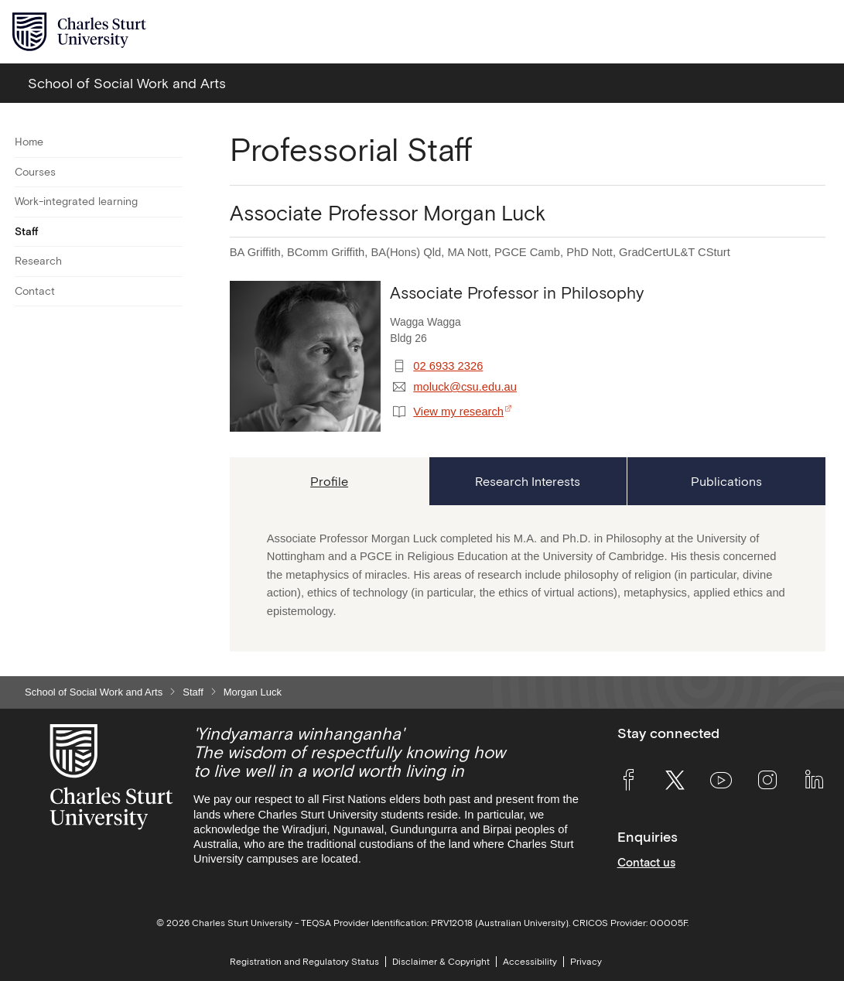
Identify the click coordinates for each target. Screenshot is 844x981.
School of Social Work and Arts (93, 692)
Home (29, 141)
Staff (26, 231)
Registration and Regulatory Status (304, 961)
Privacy (586, 961)
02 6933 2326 (448, 366)
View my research (458, 411)
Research (38, 261)
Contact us (646, 862)
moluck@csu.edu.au (465, 387)
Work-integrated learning (76, 201)
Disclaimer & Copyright (441, 961)
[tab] (329, 481)
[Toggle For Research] (173, 261)
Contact (35, 291)
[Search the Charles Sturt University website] (783, 32)
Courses (35, 172)
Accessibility (530, 961)
